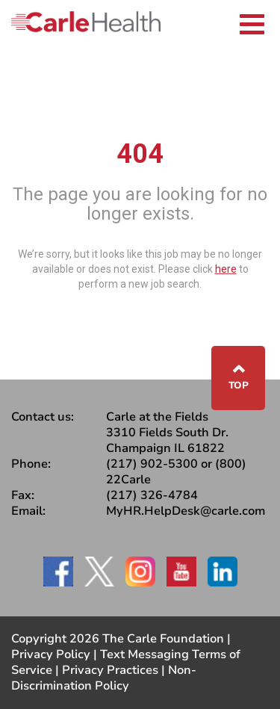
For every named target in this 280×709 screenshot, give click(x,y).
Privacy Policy (50, 654)
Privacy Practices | (115, 670)
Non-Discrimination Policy (103, 678)
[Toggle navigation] (252, 22)
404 (140, 154)
